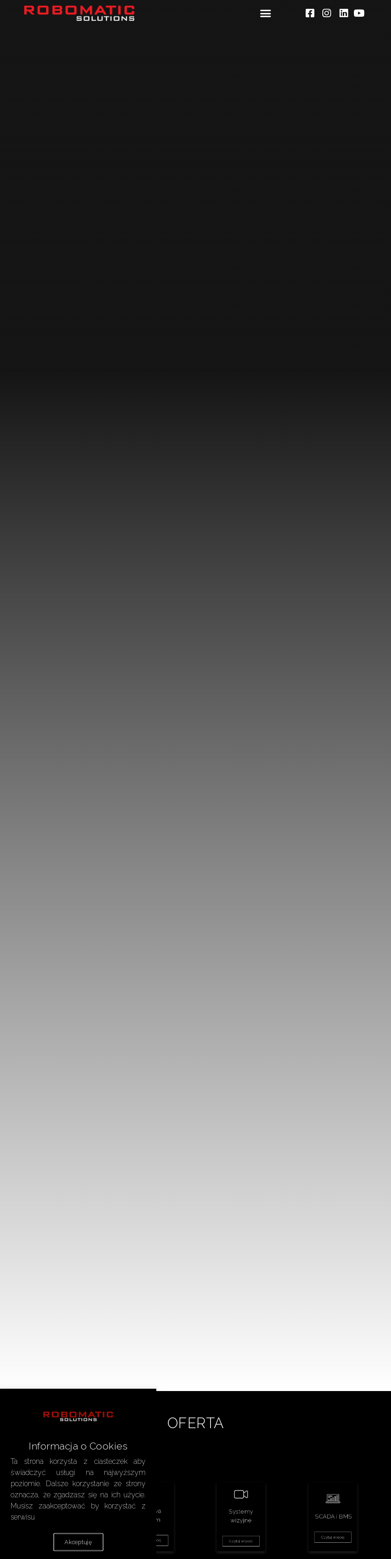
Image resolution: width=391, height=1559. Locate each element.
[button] (265, 13)
